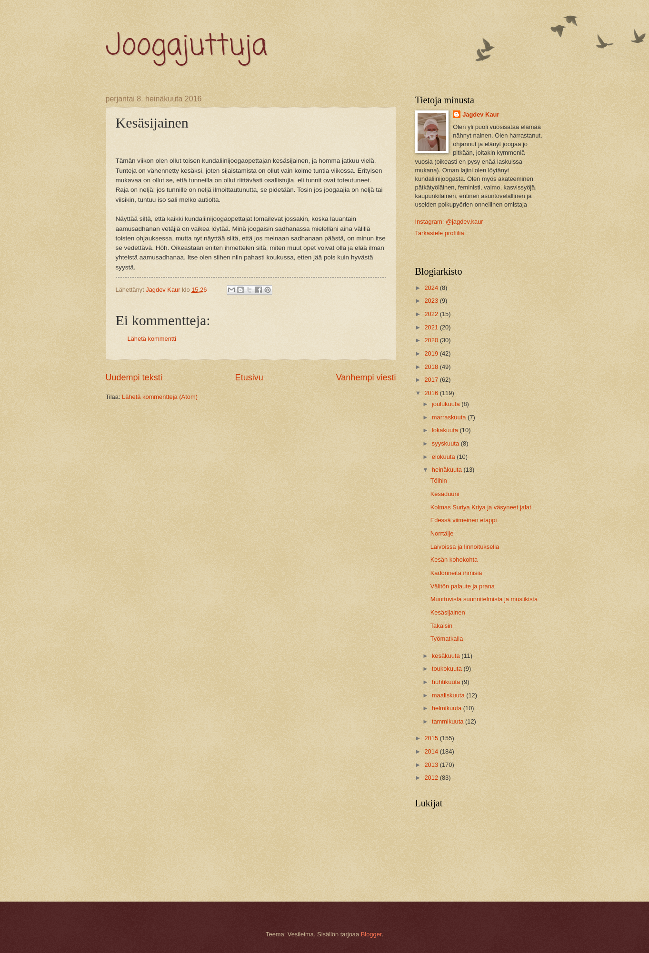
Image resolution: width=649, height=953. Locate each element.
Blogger (371, 934)
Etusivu (249, 377)
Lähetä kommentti (152, 338)
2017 (431, 379)
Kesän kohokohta (454, 559)
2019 (431, 353)
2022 (431, 314)
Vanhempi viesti (366, 377)
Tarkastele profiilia (439, 233)
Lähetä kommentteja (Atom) (160, 396)
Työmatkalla (446, 638)
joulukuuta (446, 403)
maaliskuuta (449, 695)
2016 (431, 393)
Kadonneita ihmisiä (456, 572)
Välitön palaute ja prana (462, 586)
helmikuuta (447, 708)
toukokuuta (448, 668)
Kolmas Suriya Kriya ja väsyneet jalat (480, 507)
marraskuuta (450, 417)
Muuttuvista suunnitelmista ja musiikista (484, 599)
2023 (431, 300)
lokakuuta (446, 430)
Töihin (438, 480)
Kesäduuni (444, 493)
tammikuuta (448, 721)
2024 (431, 287)
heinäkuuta (448, 469)
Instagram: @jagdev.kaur (449, 221)
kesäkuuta (446, 655)
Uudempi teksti (134, 377)
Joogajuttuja (186, 46)
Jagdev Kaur (480, 114)
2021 (431, 327)
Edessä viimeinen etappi (463, 520)
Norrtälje (442, 533)
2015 (431, 738)
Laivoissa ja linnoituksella (464, 546)
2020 (431, 340)
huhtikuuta (447, 681)
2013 (431, 764)
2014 (431, 751)
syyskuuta (446, 443)
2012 (431, 777)
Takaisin (441, 625)
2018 (431, 366)
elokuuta (444, 456)
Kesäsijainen (447, 612)
